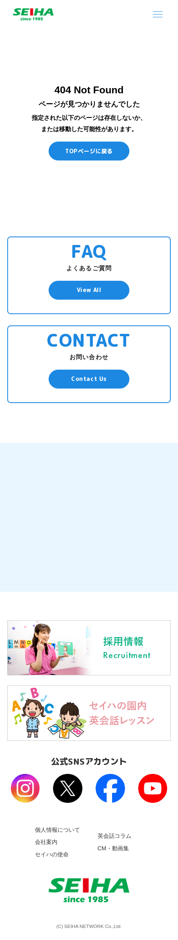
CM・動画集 (113, 848)
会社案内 (46, 842)
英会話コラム (114, 836)
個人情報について (57, 830)
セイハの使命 (52, 854)
